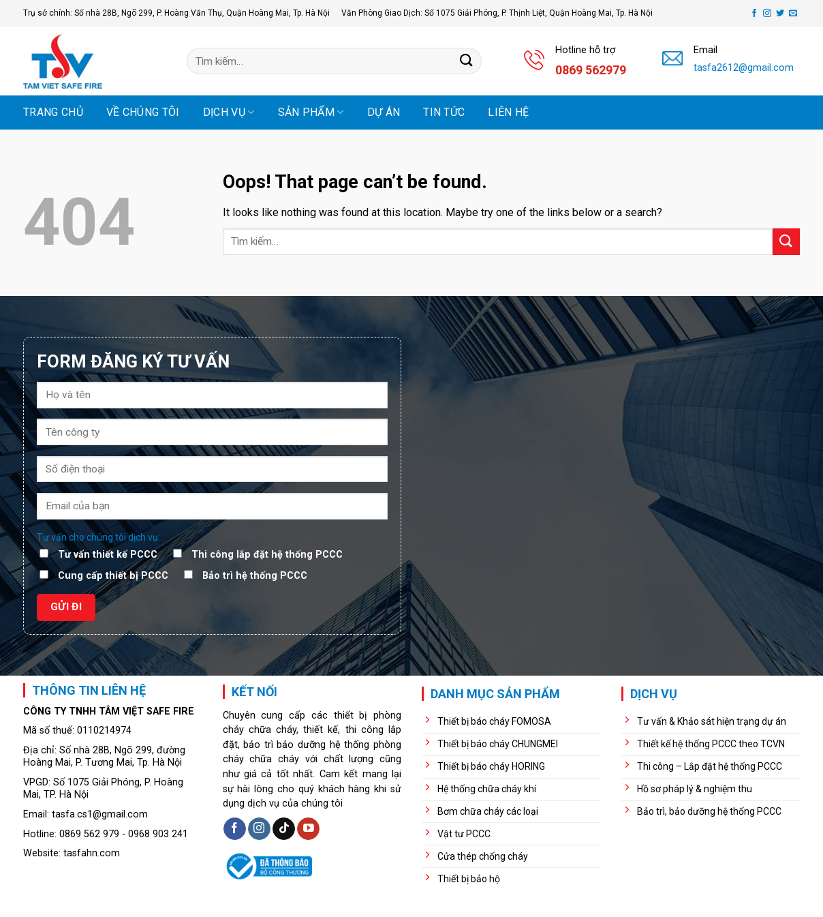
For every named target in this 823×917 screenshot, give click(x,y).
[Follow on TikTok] (284, 829)
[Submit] (466, 61)
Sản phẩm (311, 112)
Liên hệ (508, 112)
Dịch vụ (229, 112)
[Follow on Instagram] (767, 13)
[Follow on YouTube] (308, 829)
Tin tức (444, 112)
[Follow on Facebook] (754, 13)
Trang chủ (53, 112)
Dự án (384, 112)
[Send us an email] (793, 13)
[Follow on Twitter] (780, 13)
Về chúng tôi (143, 112)
